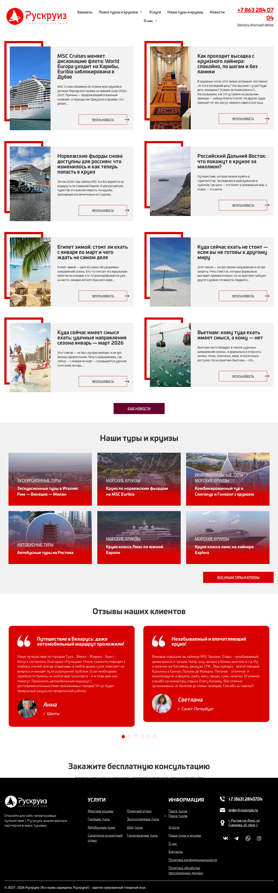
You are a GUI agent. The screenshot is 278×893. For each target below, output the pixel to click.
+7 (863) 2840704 (245, 796)
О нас (151, 20)
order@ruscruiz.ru (243, 807)
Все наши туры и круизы (238, 575)
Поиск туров (178, 808)
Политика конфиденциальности (193, 857)
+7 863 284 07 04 (255, 13)
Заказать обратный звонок (255, 25)
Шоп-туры (135, 825)
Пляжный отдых (139, 808)
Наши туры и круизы (185, 11)
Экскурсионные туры (143, 817)
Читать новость (103, 119)
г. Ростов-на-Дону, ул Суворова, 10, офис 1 (244, 820)
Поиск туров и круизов (121, 12)
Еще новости (139, 408)
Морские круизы (100, 808)
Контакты (176, 849)
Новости (217, 11)
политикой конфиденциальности (155, 775)
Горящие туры (99, 817)
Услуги (155, 11)
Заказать (84, 11)
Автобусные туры (101, 825)
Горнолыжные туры (142, 833)
